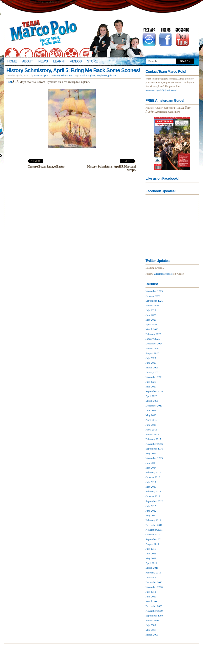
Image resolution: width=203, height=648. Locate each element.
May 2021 (151, 386)
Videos (76, 61)
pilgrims (112, 75)
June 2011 (151, 553)
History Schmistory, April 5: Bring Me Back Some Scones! (73, 70)
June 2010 (151, 596)
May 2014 (151, 467)
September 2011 (154, 539)
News (43, 61)
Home (12, 61)
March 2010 (152, 601)
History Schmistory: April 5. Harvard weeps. (111, 166)
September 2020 (154, 391)
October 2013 (153, 477)
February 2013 (153, 491)
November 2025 (154, 291)
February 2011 (153, 572)
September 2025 (154, 300)
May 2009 (151, 629)
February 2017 (153, 439)
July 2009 (151, 625)
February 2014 (153, 472)
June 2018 (151, 424)
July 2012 (151, 505)
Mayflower (102, 75)
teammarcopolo (41, 75)
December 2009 (154, 606)
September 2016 (154, 448)
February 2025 (153, 334)
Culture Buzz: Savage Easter (46, 164)
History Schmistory (62, 75)
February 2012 (153, 520)
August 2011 (152, 544)
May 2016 (151, 453)
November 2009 (154, 610)
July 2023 (151, 358)
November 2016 (154, 443)
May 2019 (151, 415)
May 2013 (151, 486)
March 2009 (152, 634)
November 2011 (154, 529)
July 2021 (151, 381)
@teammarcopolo (163, 273)
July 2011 (151, 548)
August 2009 (152, 620)
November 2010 (154, 587)
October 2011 (153, 534)
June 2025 (151, 314)
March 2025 (152, 329)
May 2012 (151, 515)
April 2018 (151, 429)
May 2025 (151, 319)
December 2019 (154, 405)
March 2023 (152, 367)
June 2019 (151, 410)
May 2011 (151, 558)
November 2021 (154, 377)
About (27, 61)
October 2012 (153, 496)
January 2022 (153, 372)
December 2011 (154, 524)
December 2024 (154, 343)
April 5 (83, 75)
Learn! (58, 61)
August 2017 (152, 434)
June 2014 (151, 462)
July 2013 (151, 481)
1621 (9, 81)
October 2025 (153, 295)
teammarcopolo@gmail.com (161, 89)
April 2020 (151, 396)
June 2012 (151, 510)
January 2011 (153, 577)
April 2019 (151, 419)
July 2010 (151, 591)
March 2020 (152, 400)
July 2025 (151, 310)
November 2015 (154, 458)
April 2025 (151, 324)
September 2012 (154, 501)
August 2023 (152, 353)
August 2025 (152, 305)
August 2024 (152, 348)
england (92, 75)
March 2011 (152, 567)
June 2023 (151, 362)
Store (92, 61)
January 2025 (153, 338)
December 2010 (154, 582)
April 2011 (151, 563)
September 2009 (154, 615)
